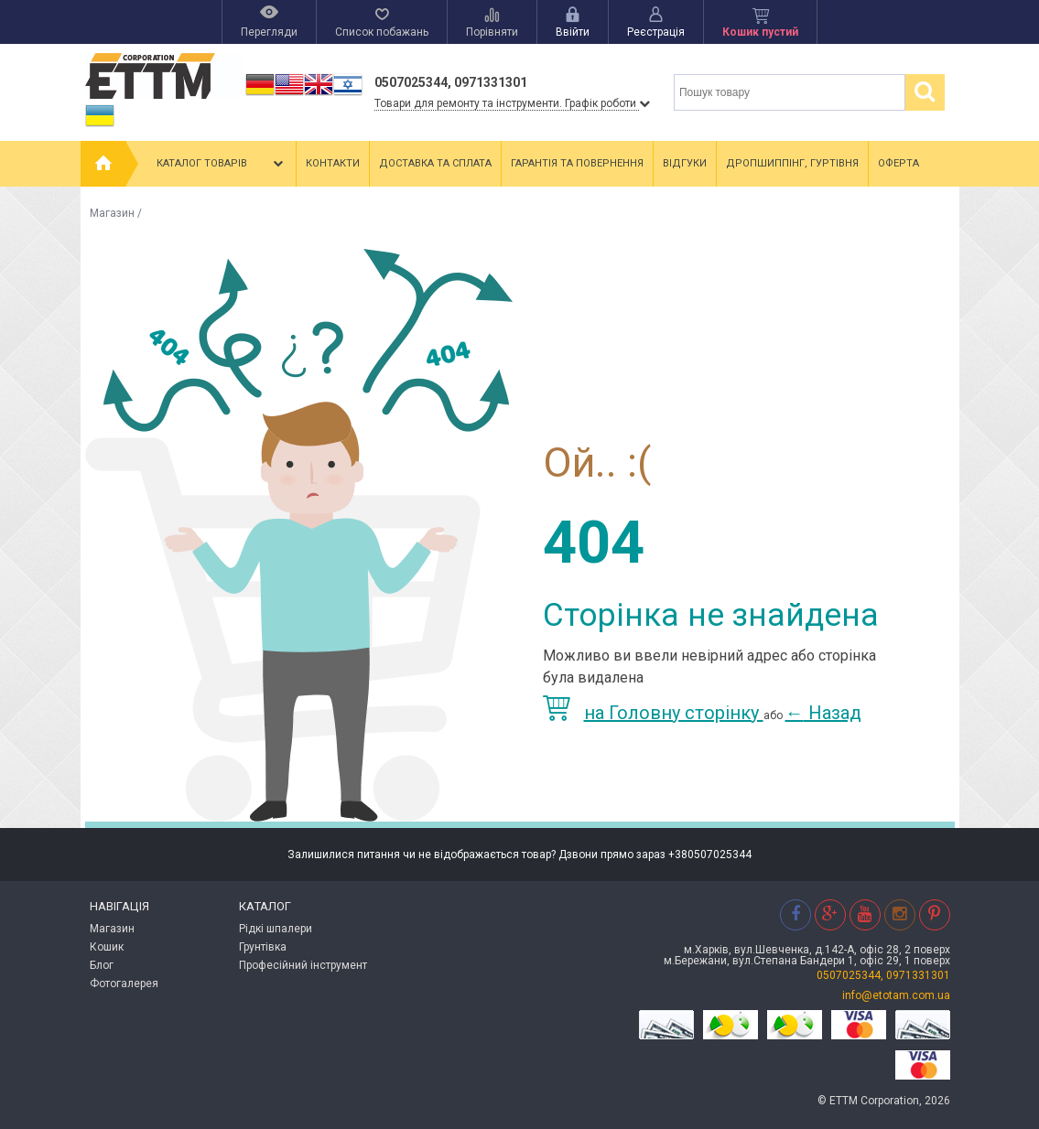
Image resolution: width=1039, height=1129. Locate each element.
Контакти (333, 163)
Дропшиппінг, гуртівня (792, 163)
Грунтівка (263, 947)
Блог (102, 965)
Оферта (898, 163)
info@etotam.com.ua (896, 995)
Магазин (112, 213)
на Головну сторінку (653, 713)
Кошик (107, 947)
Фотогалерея (124, 983)
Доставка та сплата (435, 163)
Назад (823, 713)
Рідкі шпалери (275, 928)
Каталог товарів (222, 164)
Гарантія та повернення (577, 163)
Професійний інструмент (303, 965)
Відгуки (685, 163)
